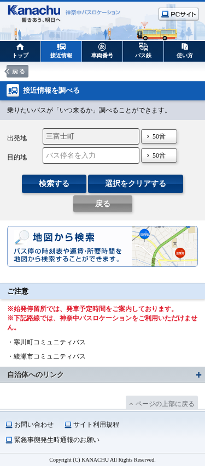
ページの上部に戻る (165, 404)
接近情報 (61, 55)
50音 (159, 136)
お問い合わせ (34, 424)
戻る (102, 204)
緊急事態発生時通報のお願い (56, 440)
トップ (20, 55)
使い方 (185, 55)
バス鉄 (143, 55)
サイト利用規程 (96, 424)
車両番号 (102, 55)
